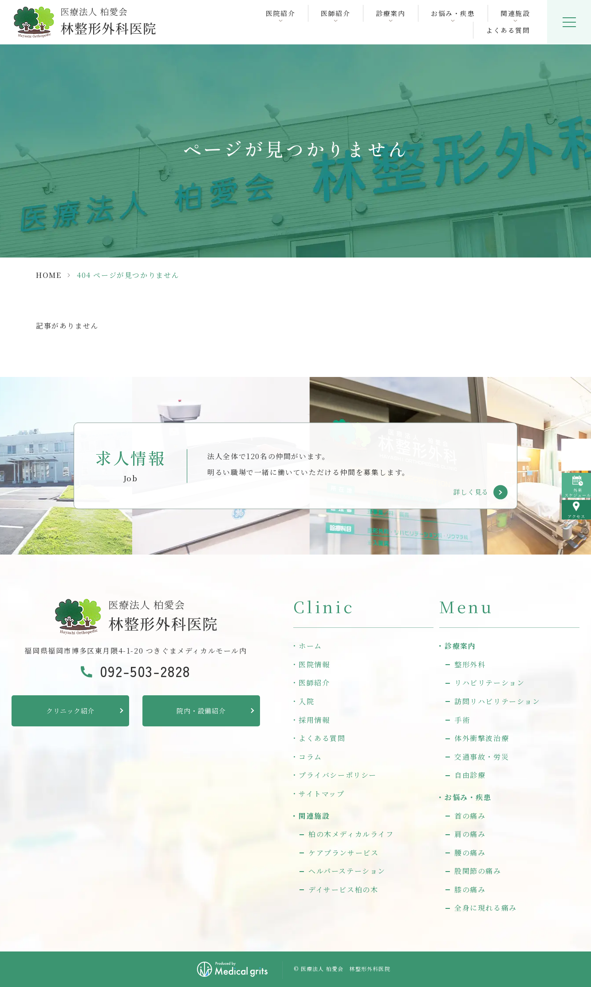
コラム (310, 757)
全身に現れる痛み (485, 908)
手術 (462, 720)
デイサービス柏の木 (343, 889)
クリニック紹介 (70, 710)
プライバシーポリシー (338, 775)
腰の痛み (469, 853)
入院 (306, 701)
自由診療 (469, 775)
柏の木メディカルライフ (351, 834)
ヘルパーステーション (347, 871)
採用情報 (314, 720)
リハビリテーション (489, 683)
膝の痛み (469, 889)
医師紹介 (314, 683)
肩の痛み (469, 834)
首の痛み (469, 816)
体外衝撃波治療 (481, 738)
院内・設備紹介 (201, 710)
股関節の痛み (477, 871)
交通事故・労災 (481, 757)
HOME (48, 275)
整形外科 (469, 664)
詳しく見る (471, 491)
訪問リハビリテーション (497, 701)
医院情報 (314, 664)
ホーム (310, 646)
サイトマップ (322, 794)
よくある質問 (508, 30)
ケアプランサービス (343, 853)
